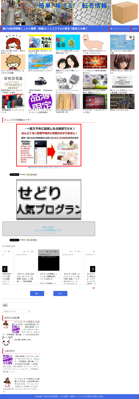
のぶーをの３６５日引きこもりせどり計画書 (13, 64)
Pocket (23, 174)
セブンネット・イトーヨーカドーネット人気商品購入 (40, 103)
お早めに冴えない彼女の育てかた (122, 64)
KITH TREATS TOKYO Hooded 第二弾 (68, 103)
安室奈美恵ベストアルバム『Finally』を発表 (13, 84)
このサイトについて (120, 29)
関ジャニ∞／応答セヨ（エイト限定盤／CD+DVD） (122, 84)
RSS (135, 29)
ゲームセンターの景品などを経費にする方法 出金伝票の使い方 (27, 381)
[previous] (4, 269)
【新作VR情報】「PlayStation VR (40, 84)
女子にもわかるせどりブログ (40, 62)
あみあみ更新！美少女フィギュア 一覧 (40, 44)
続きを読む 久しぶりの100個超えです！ (48, 230)
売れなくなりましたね (122, 102)
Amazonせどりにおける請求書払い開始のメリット (95, 84)
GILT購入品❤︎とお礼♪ (22, 340)
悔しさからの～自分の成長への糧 (122, 44)
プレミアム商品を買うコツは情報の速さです (68, 44)
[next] (92, 269)
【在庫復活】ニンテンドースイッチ (13, 103)
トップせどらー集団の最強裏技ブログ (95, 64)
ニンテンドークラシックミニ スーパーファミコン (68, 84)
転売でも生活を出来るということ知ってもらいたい (95, 44)
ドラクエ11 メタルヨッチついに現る (95, 103)
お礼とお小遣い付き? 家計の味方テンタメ (13, 44)
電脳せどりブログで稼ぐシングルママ (68, 64)
